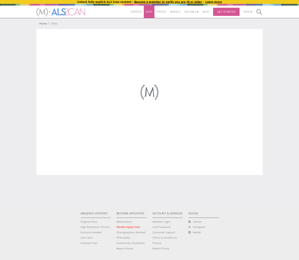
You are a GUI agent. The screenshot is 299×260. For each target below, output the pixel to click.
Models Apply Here (128, 227)
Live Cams (87, 237)
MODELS (175, 11)
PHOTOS (161, 11)
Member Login (161, 221)
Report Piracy (160, 248)
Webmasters (124, 221)
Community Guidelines (131, 243)
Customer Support (164, 232)
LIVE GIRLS (191, 11)
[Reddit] (194, 232)
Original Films (89, 221)
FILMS (149, 11)
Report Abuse (125, 248)
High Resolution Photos (95, 227)
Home (43, 23)
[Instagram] (197, 227)
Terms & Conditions (164, 237)
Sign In (248, 11)
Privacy (157, 243)
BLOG (206, 11)
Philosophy (123, 237)
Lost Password (161, 227)
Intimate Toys (89, 243)
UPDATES (136, 11)
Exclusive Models (91, 232)
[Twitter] (195, 222)
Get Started (226, 12)
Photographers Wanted (131, 232)
